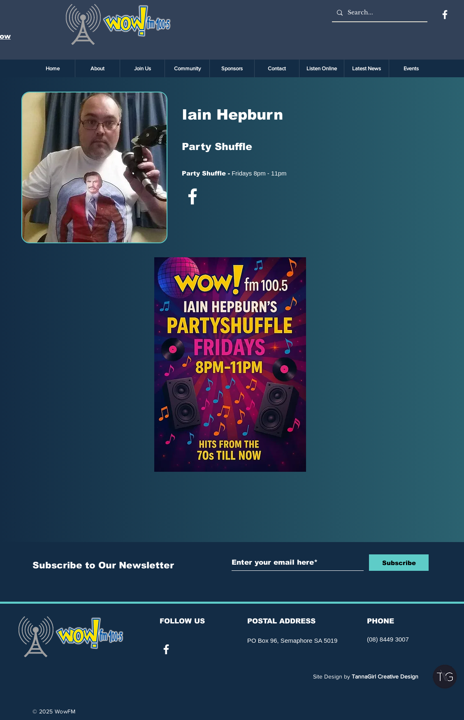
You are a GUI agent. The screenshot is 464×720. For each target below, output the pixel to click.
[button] (411, 68)
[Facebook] (445, 15)
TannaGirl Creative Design (385, 676)
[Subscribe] (399, 562)
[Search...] (379, 12)
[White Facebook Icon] (192, 196)
